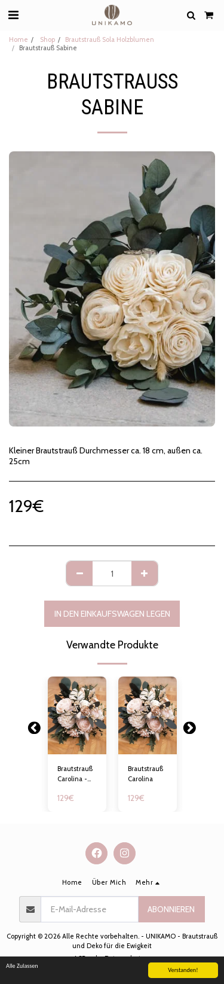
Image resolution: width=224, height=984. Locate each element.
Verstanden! (183, 970)
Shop (46, 39)
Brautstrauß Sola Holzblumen (109, 39)
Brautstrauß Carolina (145, 773)
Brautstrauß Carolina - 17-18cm (75, 774)
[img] (77, 716)
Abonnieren (171, 909)
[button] (13, 15)
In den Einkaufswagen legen (112, 613)
